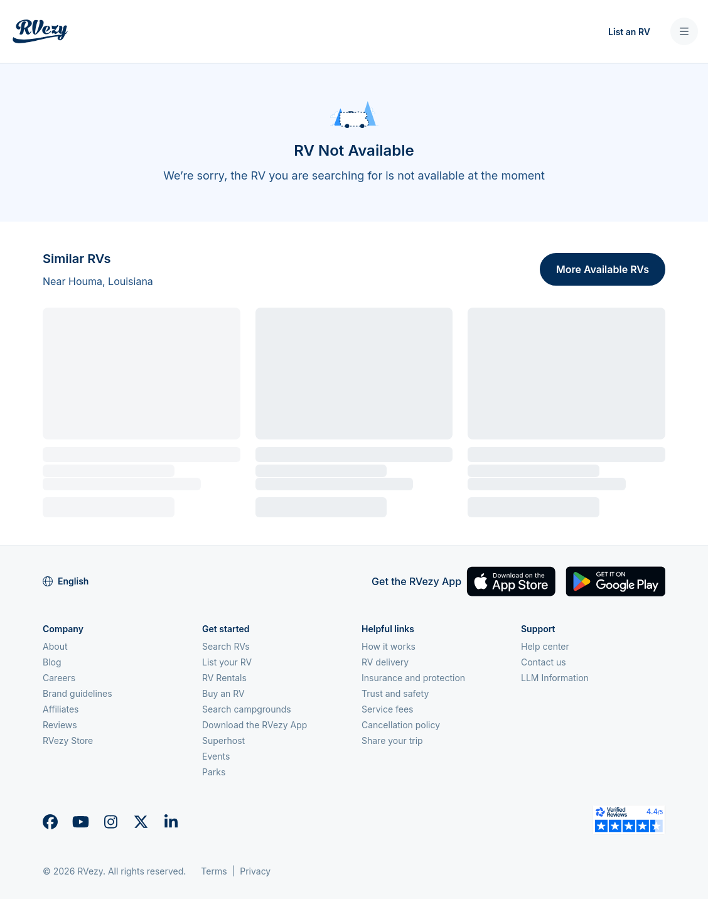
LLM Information (555, 677)
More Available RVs (602, 269)
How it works (389, 646)
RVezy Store (68, 740)
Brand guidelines (77, 693)
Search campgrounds (246, 709)
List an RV (629, 31)
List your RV (227, 662)
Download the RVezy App (254, 724)
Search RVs (226, 646)
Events (216, 756)
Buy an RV (223, 693)
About (55, 646)
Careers (59, 677)
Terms (214, 871)
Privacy (255, 871)
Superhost (223, 740)
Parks (213, 772)
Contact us (543, 662)
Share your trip (392, 740)
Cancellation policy (401, 724)
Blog (52, 662)
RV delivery (385, 662)
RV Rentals (224, 677)
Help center (545, 646)
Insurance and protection (413, 677)
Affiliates (61, 709)
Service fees (387, 709)
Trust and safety (395, 693)
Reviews (60, 724)
